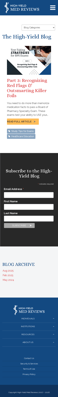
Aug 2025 (8, 270)
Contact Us (29, 358)
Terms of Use (29, 369)
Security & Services (29, 364)
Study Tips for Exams (21, 131)
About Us (28, 342)
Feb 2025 (8, 275)
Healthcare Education (21, 136)
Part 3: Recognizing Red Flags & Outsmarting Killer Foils (27, 88)
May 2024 (8, 279)
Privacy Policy (29, 374)
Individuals (28, 318)
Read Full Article (19, 121)
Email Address (14, 189)
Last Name (11, 213)
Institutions (28, 326)
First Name (11, 201)
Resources (27, 334)
